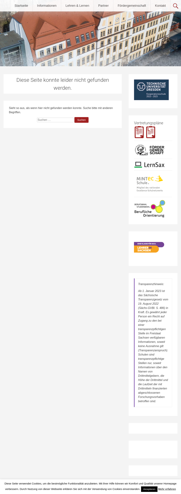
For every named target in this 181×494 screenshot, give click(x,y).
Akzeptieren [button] (149, 489)
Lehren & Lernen (77, 5)
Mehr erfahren (167, 488)
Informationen (47, 5)
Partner (103, 5)
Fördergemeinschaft (132, 5)
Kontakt (160, 5)
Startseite (21, 5)
